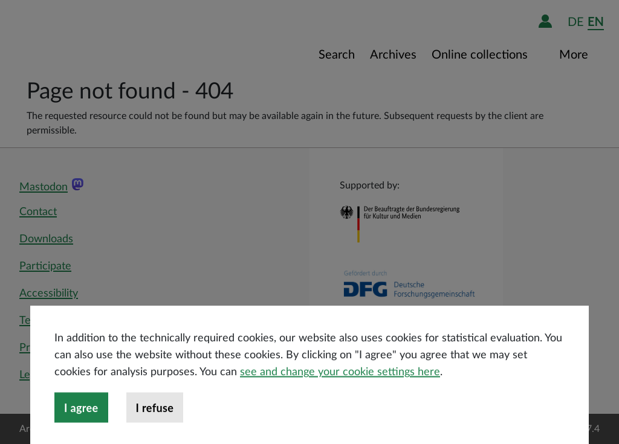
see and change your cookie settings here (340, 395)
